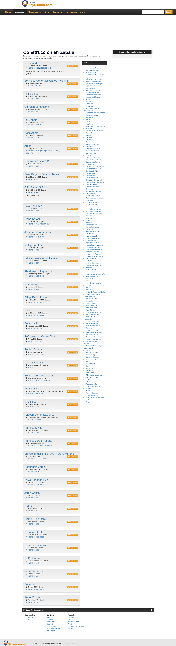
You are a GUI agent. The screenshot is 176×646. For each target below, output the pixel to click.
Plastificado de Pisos (93, 326)
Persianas (89, 287)
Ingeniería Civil (91, 240)
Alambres (89, 99)
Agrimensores (90, 88)
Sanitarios (89, 368)
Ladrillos (88, 261)
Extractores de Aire (92, 205)
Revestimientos (91, 364)
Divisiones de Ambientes (94, 198)
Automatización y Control (94, 131)
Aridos (88, 122)
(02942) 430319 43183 (36, 537)
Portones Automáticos (93, 337)
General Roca (51, 626)
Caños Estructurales (93, 144)
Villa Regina (51, 631)
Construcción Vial (92, 171)
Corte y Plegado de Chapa (95, 182)
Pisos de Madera (91, 308)
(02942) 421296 (33, 498)
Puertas (88, 350)
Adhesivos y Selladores (94, 79)
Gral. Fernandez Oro (54, 628)
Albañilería (89, 104)
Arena (88, 119)
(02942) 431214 (33, 576)
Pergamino (29, 617)
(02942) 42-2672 (34, 263)
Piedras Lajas (90, 290)
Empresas (19, 12)
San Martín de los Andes (76, 626)
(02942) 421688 (33, 112)
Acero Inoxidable (91, 72)
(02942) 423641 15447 (36, 237)
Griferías (89, 218)
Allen (48, 617)
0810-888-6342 (45, 68)
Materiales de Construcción (95, 274)
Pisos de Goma (91, 303)
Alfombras (89, 106)
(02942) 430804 (33, 472)
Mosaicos (89, 281)
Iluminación (90, 234)
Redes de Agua (91, 355)
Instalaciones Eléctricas (94, 249)
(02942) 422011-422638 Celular (39, 380)
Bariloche (50, 619)
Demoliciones (90, 193)
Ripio (87, 366)
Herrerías (89, 222)
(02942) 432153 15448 (36, 276)
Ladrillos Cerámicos (92, 263)
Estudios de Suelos (92, 202)
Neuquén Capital (74, 622)
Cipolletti (50, 624)
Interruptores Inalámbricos (95, 256)
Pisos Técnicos (91, 310)
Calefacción (90, 140)
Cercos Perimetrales (93, 157)
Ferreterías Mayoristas (93, 211)
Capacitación (34, 12)
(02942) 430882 (33, 68)
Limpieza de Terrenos (93, 265)
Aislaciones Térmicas (93, 97)
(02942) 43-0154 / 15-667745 (38, 459)
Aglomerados (90, 86)
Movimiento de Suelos (93, 283)
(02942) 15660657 (46, 151)
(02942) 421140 (33, 563)
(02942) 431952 (33, 250)
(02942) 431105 (33, 367)
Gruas (88, 220)
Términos (66, 644)
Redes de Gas (91, 359)
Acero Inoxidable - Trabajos (95, 75)
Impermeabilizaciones (93, 238)
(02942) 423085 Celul (35, 393)
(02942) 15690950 (34, 86)
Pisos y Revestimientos (94, 312)
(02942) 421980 (33, 179)
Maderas (89, 267)
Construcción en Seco (93, 169)
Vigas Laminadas (92, 395)
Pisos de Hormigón (92, 305)
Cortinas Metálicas (92, 187)
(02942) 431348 (33, 511)
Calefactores (90, 142)
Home (8, 12)
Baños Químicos (91, 133)
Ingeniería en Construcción (95, 245)
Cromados (89, 189)
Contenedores (91, 175)
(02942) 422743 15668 (36, 302)
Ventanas (89, 388)
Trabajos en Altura (92, 384)
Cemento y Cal (91, 153)
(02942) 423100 (33, 446)
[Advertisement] (88, 33)
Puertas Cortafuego (92, 352)
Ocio (47, 12)
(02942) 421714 (33, 138)
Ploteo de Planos (92, 330)
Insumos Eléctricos (92, 252)
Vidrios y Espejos (92, 393)
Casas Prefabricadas (93, 151)
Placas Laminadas (92, 321)
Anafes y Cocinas (92, 115)
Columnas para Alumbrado (95, 166)
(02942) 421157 (33, 406)
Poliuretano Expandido (93, 332)
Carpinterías (90, 146)
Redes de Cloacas (92, 357)
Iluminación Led (91, 236)
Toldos (88, 382)
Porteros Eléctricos (92, 335)
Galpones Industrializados (95, 214)
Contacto (75, 644)
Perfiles (88, 285)
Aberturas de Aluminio (93, 68)
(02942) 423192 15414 (36, 315)
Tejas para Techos (92, 377)
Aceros (88, 77)
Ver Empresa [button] (72, 66)
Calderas (89, 137)
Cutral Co (71, 619)
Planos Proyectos (92, 323)
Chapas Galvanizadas (93, 160)
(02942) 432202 (33, 550)
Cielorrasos (90, 164)
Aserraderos (90, 128)
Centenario (72, 617)
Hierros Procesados (92, 227)
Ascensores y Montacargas (95, 126)
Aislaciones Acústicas (93, 95)
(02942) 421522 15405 (36, 589)
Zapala (70, 628)
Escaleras (89, 200)
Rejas (88, 361)
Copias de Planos (92, 178)
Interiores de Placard (93, 254)
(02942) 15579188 (34, 420)
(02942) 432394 (33, 289)
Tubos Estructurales (93, 386)
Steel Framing (90, 373)
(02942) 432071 (33, 151)
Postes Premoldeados (93, 339)
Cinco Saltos (51, 622)
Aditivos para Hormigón (94, 81)
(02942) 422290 (33, 166)
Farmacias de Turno (75, 12)
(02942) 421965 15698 (36, 354)
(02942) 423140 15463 (36, 328)
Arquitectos (90, 124)
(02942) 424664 (33, 211)
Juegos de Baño (91, 258)
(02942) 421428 (33, 192)
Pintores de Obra (92, 299)
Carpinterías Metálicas (93, 149)
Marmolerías (90, 272)
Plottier (70, 624)
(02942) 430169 (33, 602)
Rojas (27, 619)
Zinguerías (89, 402)
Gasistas (89, 216)
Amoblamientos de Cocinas (95, 113)
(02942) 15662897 (46, 446)
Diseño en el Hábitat (93, 196)
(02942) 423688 (33, 99)
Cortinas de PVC (91, 184)
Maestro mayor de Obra (94, 270)
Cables (88, 135)
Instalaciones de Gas (93, 247)
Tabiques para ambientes (94, 375)
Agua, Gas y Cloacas (93, 90)
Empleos (57, 12)
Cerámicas (89, 155)
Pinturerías (89, 301)
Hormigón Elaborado (93, 231)
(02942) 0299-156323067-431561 (39, 224)
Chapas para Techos (93, 162)
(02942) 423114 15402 (36, 485)
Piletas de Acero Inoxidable (95, 292)
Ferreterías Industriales (94, 209)
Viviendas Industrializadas (95, 397)
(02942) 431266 (33, 524)
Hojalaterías (90, 229)
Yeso (87, 400)
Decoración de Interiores (94, 191)
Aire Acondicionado (92, 92)
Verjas (88, 391)
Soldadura (89, 370)
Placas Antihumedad (93, 314)
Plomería (89, 328)
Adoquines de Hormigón (94, 84)
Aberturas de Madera (93, 70)
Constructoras (90, 173)
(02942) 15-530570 (34, 125)
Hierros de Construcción (94, 225)
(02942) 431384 (33, 433)
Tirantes (88, 379)
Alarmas (88, 101)
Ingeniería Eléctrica (92, 243)
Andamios (89, 117)
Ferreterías (89, 207)
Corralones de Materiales (94, 180)
